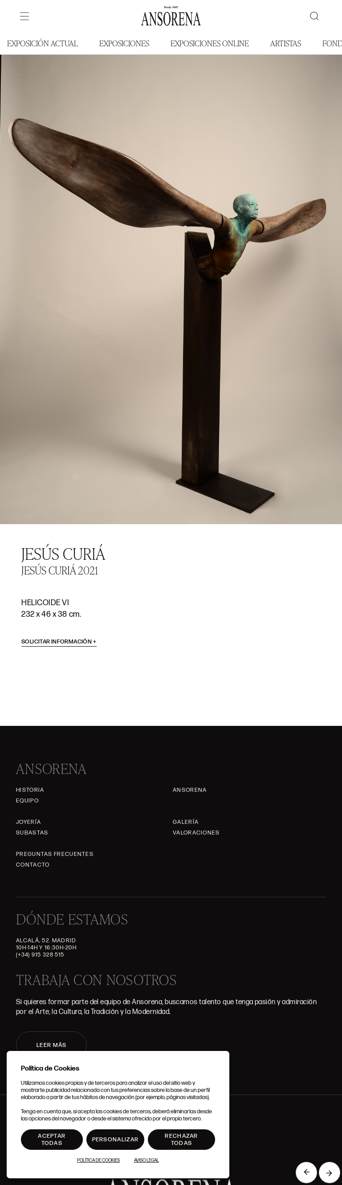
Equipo (27, 800)
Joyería (28, 822)
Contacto (32, 864)
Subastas (32, 832)
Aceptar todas (51, 1139)
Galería (186, 822)
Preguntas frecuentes (55, 854)
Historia (30, 790)
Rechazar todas (181, 1139)
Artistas (285, 43)
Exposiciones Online (210, 43)
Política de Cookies (98, 1160)
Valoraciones (196, 832)
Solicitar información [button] (59, 642)
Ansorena (190, 790)
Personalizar (115, 1139)
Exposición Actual (42, 43)
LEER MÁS (51, 1045)
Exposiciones (124, 43)
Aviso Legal (146, 1160)
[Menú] (24, 16)
